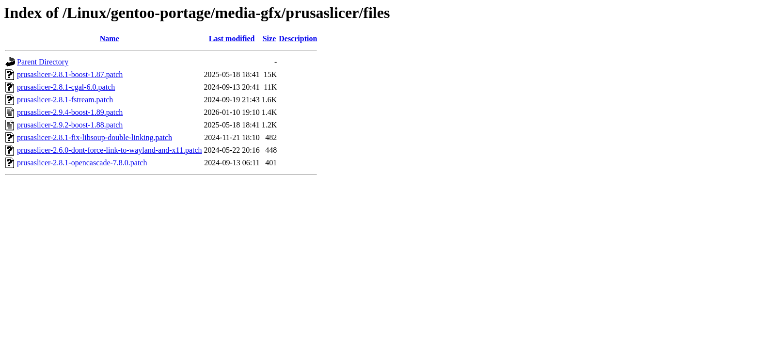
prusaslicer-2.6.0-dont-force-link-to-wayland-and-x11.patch (109, 150)
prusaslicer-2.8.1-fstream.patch (65, 99)
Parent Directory (42, 62)
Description (298, 38)
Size (269, 38)
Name (109, 38)
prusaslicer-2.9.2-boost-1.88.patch (70, 125)
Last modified (232, 38)
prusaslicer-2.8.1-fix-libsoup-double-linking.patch (94, 137)
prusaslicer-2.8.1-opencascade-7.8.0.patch (82, 163)
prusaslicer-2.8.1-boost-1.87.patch (70, 74)
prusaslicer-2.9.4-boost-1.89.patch (70, 112)
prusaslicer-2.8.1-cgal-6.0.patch (66, 87)
